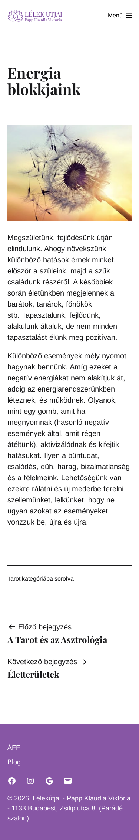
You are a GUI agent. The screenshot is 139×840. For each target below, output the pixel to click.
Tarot (13, 579)
